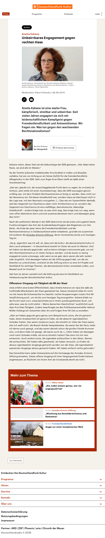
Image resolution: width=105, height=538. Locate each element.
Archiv (27, 27)
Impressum (7, 520)
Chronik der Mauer (53, 528)
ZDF (21, 528)
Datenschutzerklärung (14, 511)
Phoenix (30, 528)
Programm (37, 14)
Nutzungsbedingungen (14, 516)
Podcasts (68, 14)
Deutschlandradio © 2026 (16, 532)
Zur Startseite (16, 460)
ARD (14, 528)
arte (39, 528)
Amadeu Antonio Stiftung (39, 234)
